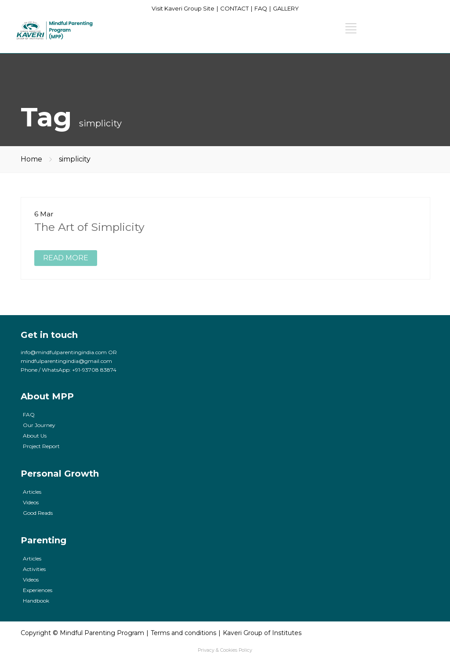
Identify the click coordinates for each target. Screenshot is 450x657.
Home (31, 159)
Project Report (41, 446)
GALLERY (286, 8)
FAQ (260, 8)
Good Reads (38, 513)
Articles (32, 491)
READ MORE (65, 258)
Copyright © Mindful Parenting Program (82, 633)
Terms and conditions (183, 633)
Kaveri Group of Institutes (262, 633)
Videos (31, 502)
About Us (35, 435)
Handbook (36, 600)
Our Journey (39, 425)
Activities (34, 569)
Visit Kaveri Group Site (183, 8)
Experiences (37, 590)
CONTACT (234, 8)
